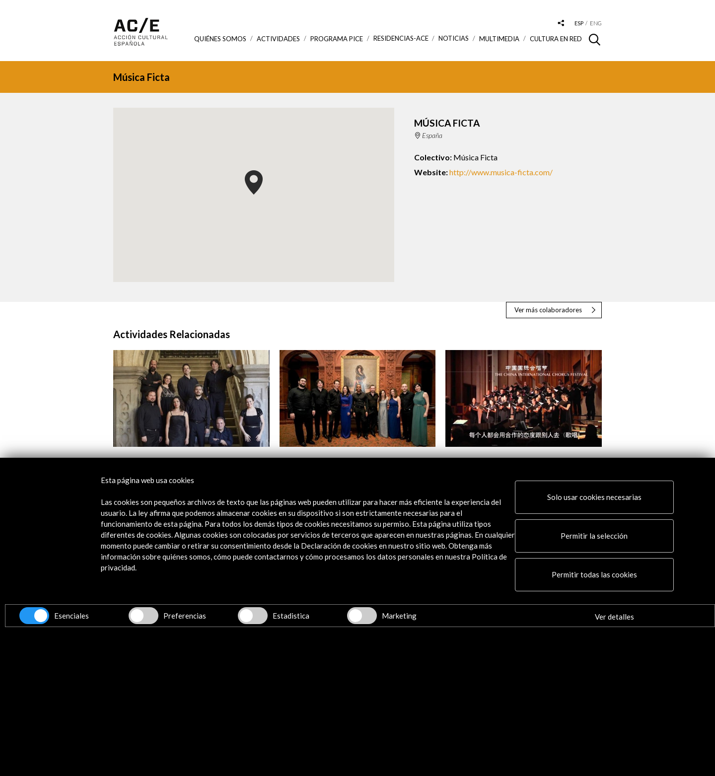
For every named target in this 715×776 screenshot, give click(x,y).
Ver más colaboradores (548, 310)
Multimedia (499, 38)
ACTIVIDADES (278, 38)
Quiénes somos (220, 38)
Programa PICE (336, 38)
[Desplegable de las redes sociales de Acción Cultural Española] (561, 23)
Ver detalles (614, 616)
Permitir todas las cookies (594, 574)
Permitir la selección (594, 535)
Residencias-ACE (401, 38)
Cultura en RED (556, 38)
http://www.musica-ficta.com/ (501, 172)
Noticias (453, 38)
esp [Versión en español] (578, 23)
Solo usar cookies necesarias (594, 497)
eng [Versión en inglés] (596, 23)
